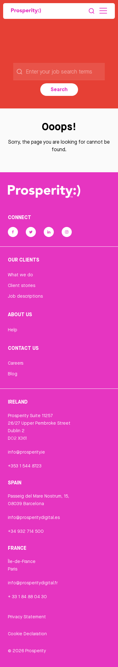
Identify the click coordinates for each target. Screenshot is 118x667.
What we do (20, 275)
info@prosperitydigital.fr (33, 583)
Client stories (21, 285)
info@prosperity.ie (26, 452)
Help (12, 330)
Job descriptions (25, 296)
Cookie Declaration (27, 634)
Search (59, 89)
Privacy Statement (27, 617)
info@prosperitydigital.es (34, 517)
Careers (15, 363)
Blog (12, 374)
